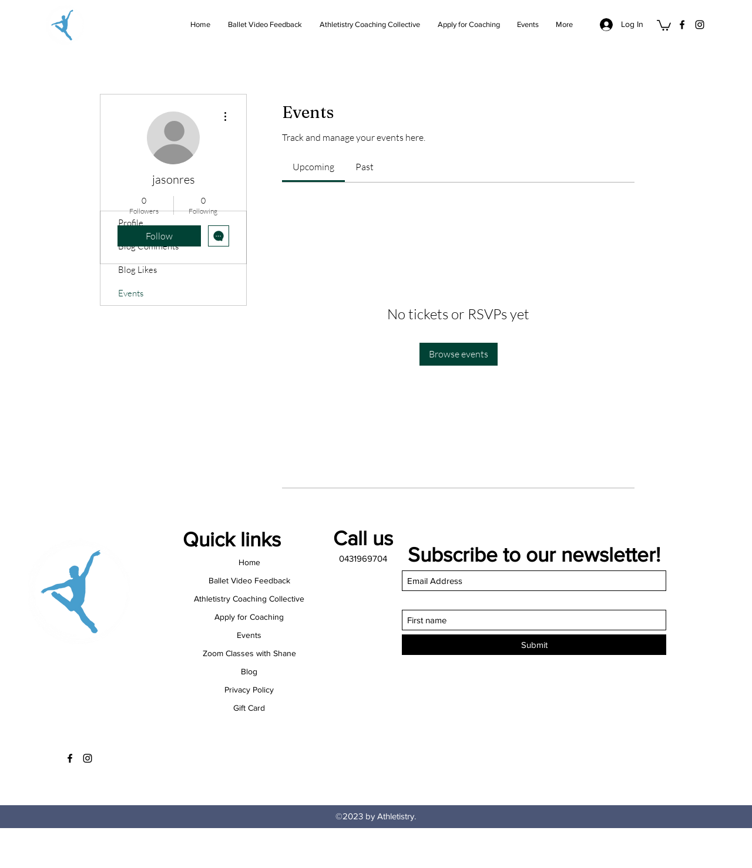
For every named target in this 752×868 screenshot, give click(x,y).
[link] (313, 167)
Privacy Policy (249, 689)
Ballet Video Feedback (249, 580)
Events (130, 293)
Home (249, 562)
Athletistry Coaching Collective (249, 598)
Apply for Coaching (249, 617)
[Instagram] (700, 25)
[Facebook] (682, 25)
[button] (664, 25)
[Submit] (534, 644)
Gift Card (249, 707)
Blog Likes (137, 269)
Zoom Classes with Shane (249, 653)
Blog (249, 671)
